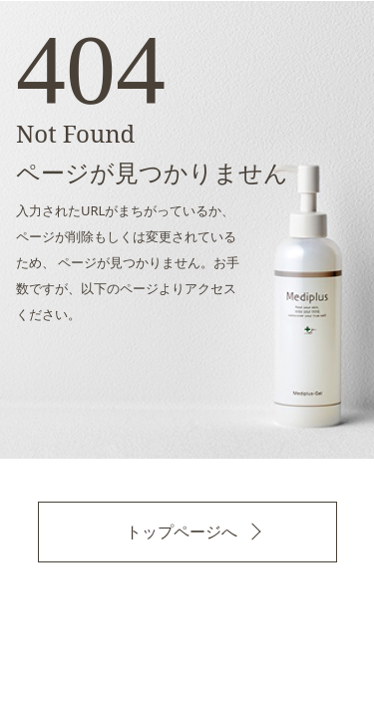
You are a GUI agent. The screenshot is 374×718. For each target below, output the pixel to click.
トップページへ (181, 531)
